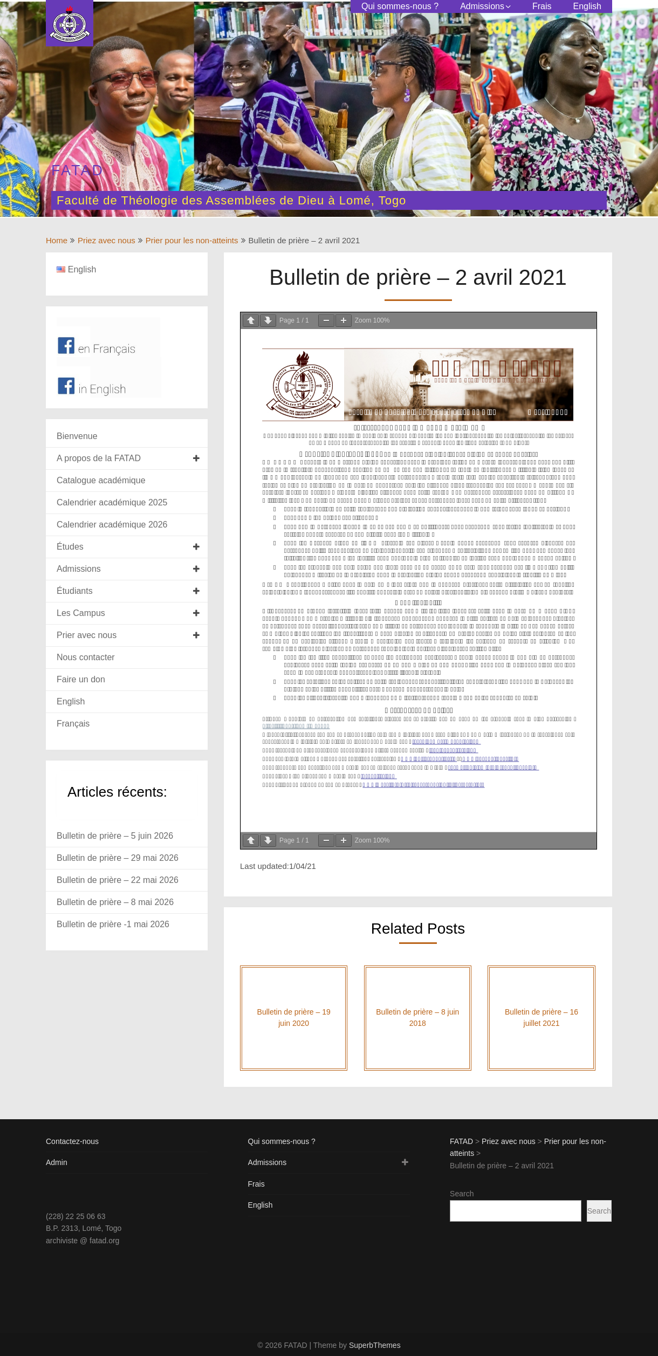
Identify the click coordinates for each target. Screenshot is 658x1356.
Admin (56, 1162)
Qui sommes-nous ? (399, 6)
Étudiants (75, 590)
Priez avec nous (106, 240)
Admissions (482, 6)
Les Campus (81, 613)
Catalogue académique (101, 480)
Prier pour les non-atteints (192, 240)
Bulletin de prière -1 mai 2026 (113, 924)
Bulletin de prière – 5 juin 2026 (115, 835)
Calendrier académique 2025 (112, 502)
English (587, 6)
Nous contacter (86, 657)
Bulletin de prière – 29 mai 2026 (118, 857)
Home (56, 240)
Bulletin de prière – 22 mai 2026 (118, 880)
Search (462, 1193)
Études (70, 546)
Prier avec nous (86, 635)
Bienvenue (77, 436)
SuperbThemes (375, 1345)
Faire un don (81, 679)
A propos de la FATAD (99, 458)
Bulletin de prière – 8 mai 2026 (115, 902)
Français (73, 723)
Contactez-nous (72, 1141)
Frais (542, 6)
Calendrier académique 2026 (112, 524)
